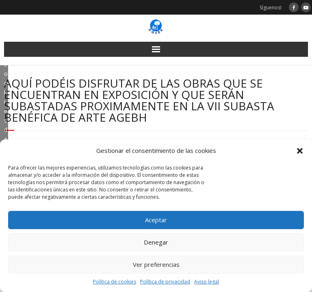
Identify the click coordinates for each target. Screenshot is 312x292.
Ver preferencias (156, 264)
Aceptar (156, 220)
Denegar (156, 242)
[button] (300, 151)
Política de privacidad (165, 281)
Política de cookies (114, 281)
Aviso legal (206, 281)
